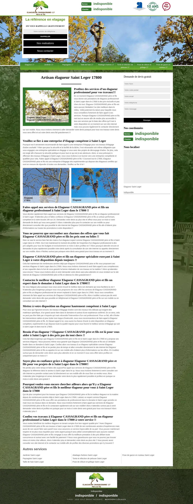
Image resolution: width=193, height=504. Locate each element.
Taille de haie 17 (87, 65)
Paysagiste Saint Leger (32, 458)
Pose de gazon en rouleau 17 (163, 66)
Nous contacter (45, 51)
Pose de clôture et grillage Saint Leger (88, 462)
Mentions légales (115, 499)
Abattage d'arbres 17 (106, 65)
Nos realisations (45, 43)
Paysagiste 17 (67, 65)
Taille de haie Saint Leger (33, 462)
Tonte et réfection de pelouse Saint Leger (90, 458)
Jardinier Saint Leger (31, 455)
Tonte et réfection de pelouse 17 (125, 66)
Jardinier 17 (48, 65)
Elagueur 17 (29, 65)
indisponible (102, 3)
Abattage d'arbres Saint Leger (85, 455)
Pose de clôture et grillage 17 (144, 66)
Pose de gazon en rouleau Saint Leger (138, 455)
